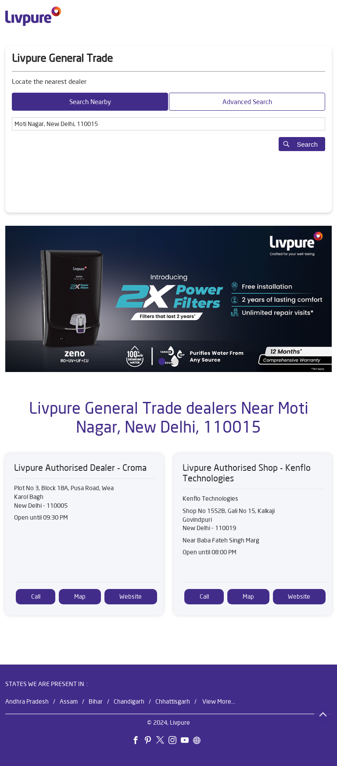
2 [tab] (175, 361)
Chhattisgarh (172, 701)
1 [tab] (161, 361)
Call (35, 596)
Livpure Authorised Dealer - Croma (80, 467)
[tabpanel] (168, 299)
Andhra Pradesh (27, 701)
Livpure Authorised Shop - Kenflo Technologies (247, 473)
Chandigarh (129, 701)
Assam (69, 701)
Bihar (96, 701)
